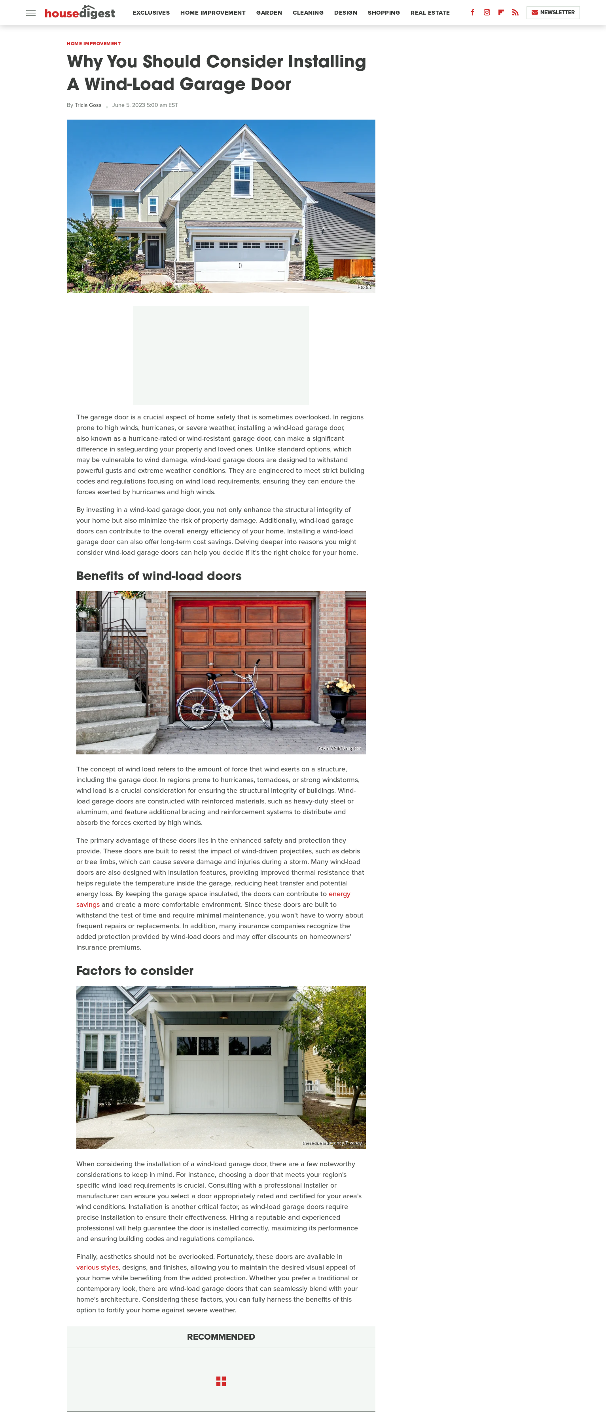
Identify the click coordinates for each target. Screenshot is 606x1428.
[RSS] (515, 14)
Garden (269, 12)
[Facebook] (473, 14)
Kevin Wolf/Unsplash (339, 748)
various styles (97, 1267)
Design (345, 12)
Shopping (384, 12)
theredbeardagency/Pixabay (332, 1142)
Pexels (364, 286)
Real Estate (430, 12)
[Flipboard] (501, 14)
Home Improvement (213, 12)
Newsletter (553, 12)
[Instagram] (487, 14)
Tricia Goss (88, 105)
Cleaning (308, 12)
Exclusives (151, 12)
